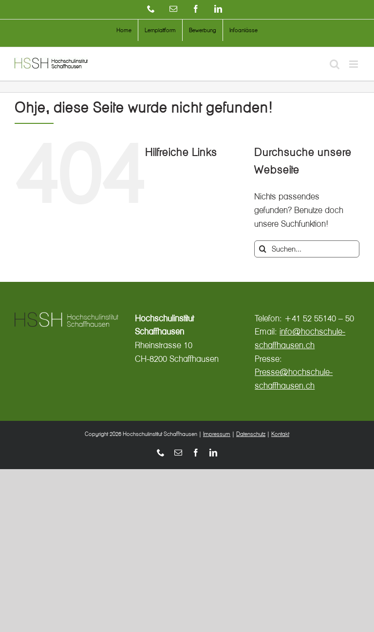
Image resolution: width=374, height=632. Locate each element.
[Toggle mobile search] (334, 64)
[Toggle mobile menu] (354, 64)
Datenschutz (250, 433)
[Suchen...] (306, 248)
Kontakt (280, 433)
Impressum (216, 433)
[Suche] (262, 248)
